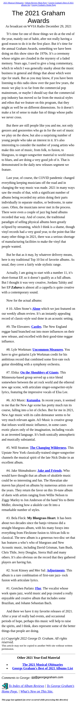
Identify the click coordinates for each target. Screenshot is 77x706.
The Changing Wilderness (48, 447)
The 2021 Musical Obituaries (42, 664)
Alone (36, 308)
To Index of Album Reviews (23, 686)
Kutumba (33, 400)
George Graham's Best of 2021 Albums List (42, 668)
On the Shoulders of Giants (39, 372)
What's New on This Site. (37, 691)
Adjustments (56, 570)
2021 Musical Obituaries (13, 3)
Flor (38, 588)
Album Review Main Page (36, 3)
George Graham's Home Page (44, 5)
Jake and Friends (49, 470)
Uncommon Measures (47, 349)
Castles (36, 326)
